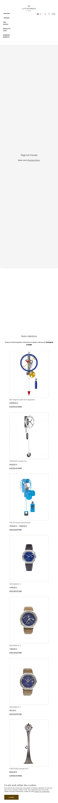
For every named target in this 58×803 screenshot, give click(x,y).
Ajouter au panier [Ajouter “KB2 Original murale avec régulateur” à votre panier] (15, 406)
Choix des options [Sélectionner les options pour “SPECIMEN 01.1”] (15, 714)
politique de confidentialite (42, 791)
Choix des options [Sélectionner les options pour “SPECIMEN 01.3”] (15, 591)
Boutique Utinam (34, 160)
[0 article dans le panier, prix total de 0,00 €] (53, 14)
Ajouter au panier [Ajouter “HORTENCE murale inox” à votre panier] (15, 468)
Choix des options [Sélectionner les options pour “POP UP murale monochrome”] (15, 529)
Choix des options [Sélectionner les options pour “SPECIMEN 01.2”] (15, 652)
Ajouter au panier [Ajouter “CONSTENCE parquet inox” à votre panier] (15, 775)
